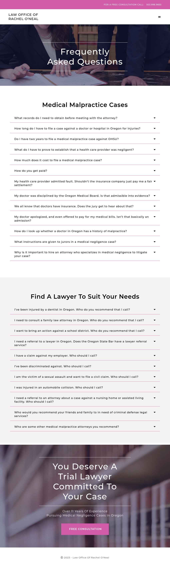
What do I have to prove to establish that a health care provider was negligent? (74, 149)
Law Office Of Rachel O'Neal (23, 17)
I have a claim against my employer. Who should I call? (55, 355)
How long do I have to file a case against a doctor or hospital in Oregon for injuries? (77, 128)
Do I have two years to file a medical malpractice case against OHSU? (66, 139)
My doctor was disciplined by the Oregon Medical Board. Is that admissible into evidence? (82, 195)
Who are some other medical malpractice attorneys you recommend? (66, 426)
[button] (160, 17)
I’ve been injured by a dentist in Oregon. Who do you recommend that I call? (72, 309)
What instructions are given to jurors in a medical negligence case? (65, 241)
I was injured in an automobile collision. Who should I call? (58, 387)
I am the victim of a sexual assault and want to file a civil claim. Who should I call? (76, 376)
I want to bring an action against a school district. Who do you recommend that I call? (79, 330)
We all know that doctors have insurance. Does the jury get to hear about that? (74, 206)
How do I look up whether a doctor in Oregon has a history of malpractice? (70, 231)
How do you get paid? (30, 170)
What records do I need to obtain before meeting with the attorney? (66, 118)
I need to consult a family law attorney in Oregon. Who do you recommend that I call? (79, 320)
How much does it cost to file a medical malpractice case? (58, 160)
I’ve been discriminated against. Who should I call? (52, 366)
